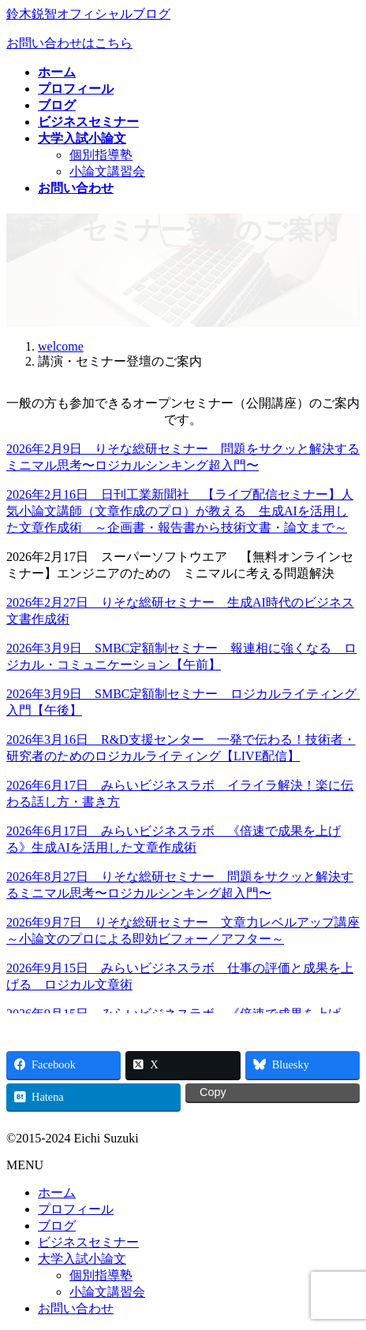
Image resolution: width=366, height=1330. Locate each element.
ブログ (57, 1225)
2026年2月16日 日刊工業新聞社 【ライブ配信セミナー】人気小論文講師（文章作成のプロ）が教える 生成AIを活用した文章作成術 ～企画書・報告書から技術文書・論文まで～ (179, 511)
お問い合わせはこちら (69, 43)
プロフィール (76, 1209)
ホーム (57, 1192)
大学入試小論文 (82, 1258)
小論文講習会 (107, 171)
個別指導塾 (101, 155)
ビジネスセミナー (88, 1242)
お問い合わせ (76, 1308)
